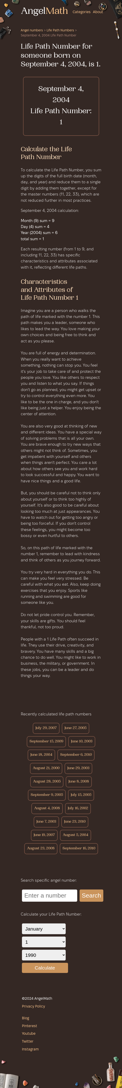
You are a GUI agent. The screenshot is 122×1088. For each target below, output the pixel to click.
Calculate (45, 967)
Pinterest (29, 1026)
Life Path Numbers (60, 30)
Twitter (27, 1041)
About (98, 12)
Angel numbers (32, 30)
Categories (82, 12)
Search (91, 895)
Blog (25, 1018)
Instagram (30, 1049)
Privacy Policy (33, 1006)
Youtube (29, 1033)
